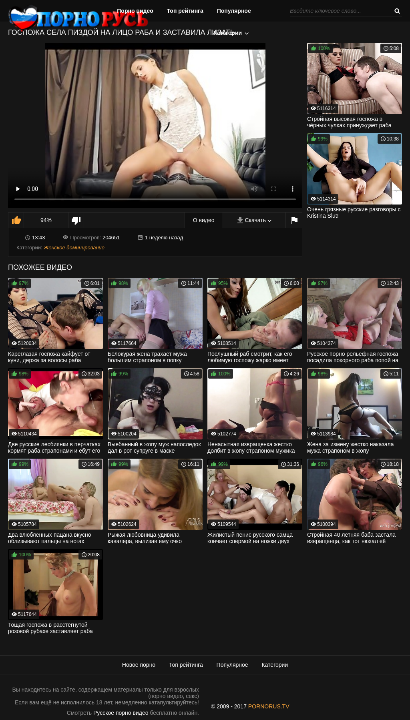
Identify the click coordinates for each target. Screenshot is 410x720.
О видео (204, 220)
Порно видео (135, 11)
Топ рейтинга (185, 11)
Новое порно (138, 665)
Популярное (234, 11)
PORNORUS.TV (268, 706)
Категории (227, 33)
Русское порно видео (120, 713)
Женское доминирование (74, 248)
